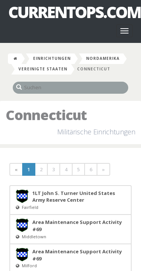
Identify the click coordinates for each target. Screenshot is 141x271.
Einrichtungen (52, 58)
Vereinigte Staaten (42, 69)
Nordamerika (103, 58)
